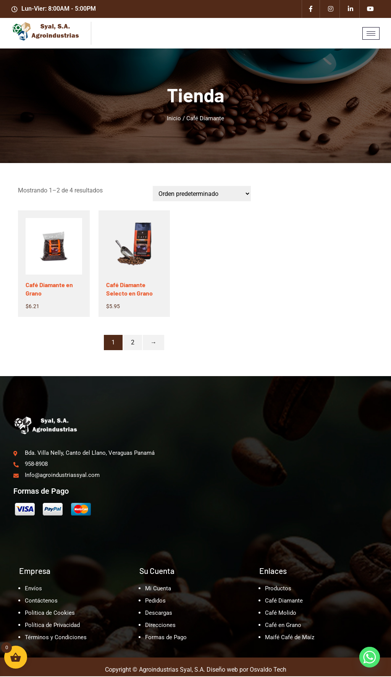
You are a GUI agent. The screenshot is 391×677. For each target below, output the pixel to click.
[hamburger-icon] (371, 34)
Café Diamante (284, 601)
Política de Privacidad (52, 625)
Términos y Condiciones (56, 638)
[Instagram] (331, 9)
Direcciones (160, 625)
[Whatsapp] (369, 657)
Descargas (158, 613)
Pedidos (155, 601)
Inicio (174, 119)
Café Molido (280, 613)
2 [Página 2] (132, 343)
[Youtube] (370, 9)
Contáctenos (41, 601)
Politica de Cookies (50, 613)
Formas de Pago (166, 638)
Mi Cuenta (158, 589)
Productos (278, 589)
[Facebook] (311, 9)
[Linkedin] (350, 9)
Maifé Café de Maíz (289, 638)
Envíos (33, 589)
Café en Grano (283, 625)
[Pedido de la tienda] (202, 194)
